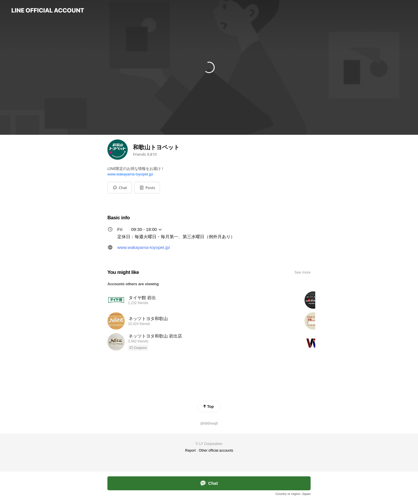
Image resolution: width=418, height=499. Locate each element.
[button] (147, 187)
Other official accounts (216, 450)
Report (190, 450)
